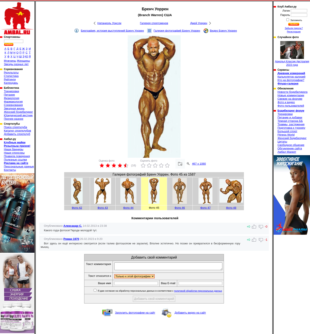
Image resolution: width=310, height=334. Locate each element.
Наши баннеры (13, 149)
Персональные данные (19, 166)
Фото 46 (180, 207)
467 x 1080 (199, 163)
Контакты (10, 170)
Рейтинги (10, 79)
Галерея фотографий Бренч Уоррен (177, 30)
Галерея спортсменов (154, 23)
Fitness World (285, 134)
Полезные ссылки (15, 159)
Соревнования (13, 105)
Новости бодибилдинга (292, 91)
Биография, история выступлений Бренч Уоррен (112, 30)
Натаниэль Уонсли (109, 23)
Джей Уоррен (198, 23)
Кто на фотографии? (290, 80)
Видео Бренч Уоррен (223, 30)
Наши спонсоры (14, 152)
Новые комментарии (290, 95)
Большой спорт (287, 131)
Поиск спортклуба (15, 127)
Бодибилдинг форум (290, 110)
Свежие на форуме (289, 98)
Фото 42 (77, 207)
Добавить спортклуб (17, 134)
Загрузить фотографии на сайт (135, 314)
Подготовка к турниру (291, 127)
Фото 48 (231, 207)
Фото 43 (103, 207)
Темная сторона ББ (290, 121)
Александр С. (73, 225)
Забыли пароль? (294, 28)
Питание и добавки (289, 117)
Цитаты (282, 141)
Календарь (11, 82)
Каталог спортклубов (17, 130)
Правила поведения (17, 156)
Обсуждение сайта (289, 148)
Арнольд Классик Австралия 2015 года (292, 53)
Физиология (11, 98)
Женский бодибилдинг (18, 111)
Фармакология (13, 101)
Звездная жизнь (14, 108)
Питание (9, 94)
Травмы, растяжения (290, 124)
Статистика (11, 76)
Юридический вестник (18, 115)
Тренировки (11, 91)
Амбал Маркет (286, 151)
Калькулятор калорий (291, 76)
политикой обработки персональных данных (205, 292)
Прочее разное (13, 118)
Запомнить (296, 20)
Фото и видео (286, 102)
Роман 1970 (71, 239)
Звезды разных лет (16, 64)
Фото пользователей (290, 105)
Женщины (23, 60)
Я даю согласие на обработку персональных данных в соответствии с (166, 292)
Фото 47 (205, 207)
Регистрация (294, 31)
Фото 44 (128, 207)
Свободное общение (290, 145)
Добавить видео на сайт (190, 314)
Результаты (11, 72)
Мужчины (10, 60)
